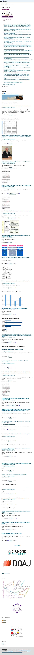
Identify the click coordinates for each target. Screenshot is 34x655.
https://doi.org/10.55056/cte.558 (9, 375)
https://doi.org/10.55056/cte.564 (9, 489)
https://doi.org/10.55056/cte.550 (9, 258)
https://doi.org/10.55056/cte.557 (9, 363)
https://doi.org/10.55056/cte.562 (9, 436)
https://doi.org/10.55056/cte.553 (9, 476)
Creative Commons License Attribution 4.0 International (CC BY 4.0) (16, 652)
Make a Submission (5, 573)
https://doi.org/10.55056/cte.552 (9, 466)
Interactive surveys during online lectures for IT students (14, 49)
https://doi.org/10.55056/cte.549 (9, 237)
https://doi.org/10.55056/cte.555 (9, 337)
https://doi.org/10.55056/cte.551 (9, 283)
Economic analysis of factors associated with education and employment (16, 75)
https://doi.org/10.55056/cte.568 (9, 534)
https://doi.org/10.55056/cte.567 (9, 524)
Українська (4, 644)
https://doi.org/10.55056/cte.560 (9, 411)
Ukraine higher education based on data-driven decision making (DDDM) (16, 74)
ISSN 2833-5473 (17, 545)
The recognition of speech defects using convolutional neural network (16, 43)
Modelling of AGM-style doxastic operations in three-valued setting (15, 72)
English (3, 643)
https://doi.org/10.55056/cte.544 (9, 107)
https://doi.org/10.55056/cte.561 (9, 424)
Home (3, 4)
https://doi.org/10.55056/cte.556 (9, 351)
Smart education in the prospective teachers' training (13, 82)
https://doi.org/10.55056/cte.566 (9, 513)
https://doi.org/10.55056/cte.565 (9, 499)
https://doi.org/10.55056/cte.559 (9, 400)
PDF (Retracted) (12, 193)
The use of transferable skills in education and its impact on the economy (16, 39)
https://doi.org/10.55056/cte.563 (9, 450)
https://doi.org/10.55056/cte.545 (9, 139)
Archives (6, 4)
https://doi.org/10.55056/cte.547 (9, 187)
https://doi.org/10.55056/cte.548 (9, 213)
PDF (11, 115)
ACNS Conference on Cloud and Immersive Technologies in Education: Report (17, 23)
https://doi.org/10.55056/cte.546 (9, 163)
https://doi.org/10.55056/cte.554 (9, 309)
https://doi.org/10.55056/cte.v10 (9, 84)
